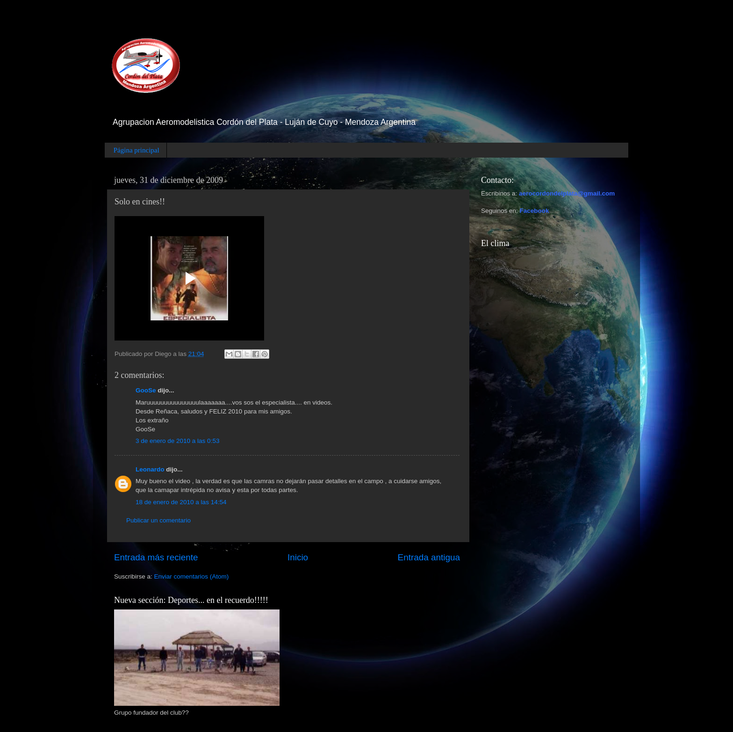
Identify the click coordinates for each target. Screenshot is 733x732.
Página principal (136, 150)
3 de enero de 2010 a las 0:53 (177, 440)
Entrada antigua (429, 557)
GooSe (146, 390)
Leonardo (150, 469)
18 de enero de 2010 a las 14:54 (181, 502)
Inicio (297, 557)
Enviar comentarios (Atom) (191, 576)
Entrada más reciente (156, 557)
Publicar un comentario (158, 520)
